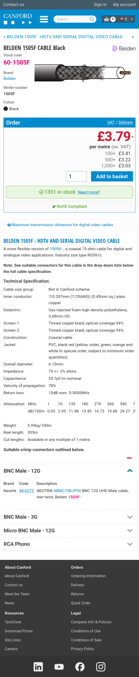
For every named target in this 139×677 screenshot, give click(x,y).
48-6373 (26, 490)
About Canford (17, 576)
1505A (56, 248)
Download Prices (19, 631)
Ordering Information (88, 576)
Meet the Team (17, 594)
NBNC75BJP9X (67, 490)
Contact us (13, 4)
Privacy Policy (82, 649)
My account (124, 4)
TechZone (13, 622)
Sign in (100, 4)
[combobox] (75, 19)
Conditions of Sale (86, 640)
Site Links (13, 640)
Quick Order (81, 603)
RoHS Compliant (69, 206)
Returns (77, 594)
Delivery (126, 122)
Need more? (89, 192)
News (9, 603)
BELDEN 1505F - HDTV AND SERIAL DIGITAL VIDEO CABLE (61, 240)
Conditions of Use (86, 631)
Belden (9, 78)
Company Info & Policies (91, 622)
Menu (44, 19)
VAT (111, 122)
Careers (11, 649)
